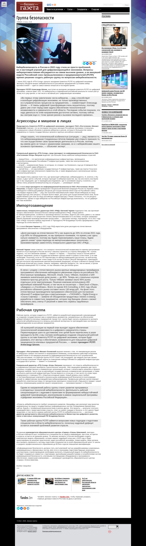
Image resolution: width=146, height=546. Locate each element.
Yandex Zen (64, 497)
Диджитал (105, 106)
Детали (109, 104)
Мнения (104, 104)
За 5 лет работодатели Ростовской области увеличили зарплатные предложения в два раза (89, 484)
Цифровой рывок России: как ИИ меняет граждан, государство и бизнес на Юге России (113, 93)
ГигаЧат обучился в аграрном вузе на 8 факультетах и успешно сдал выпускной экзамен (115, 117)
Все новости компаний (108, 144)
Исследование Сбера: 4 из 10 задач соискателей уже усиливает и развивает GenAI (114, 50)
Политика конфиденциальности (51, 531)
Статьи (111, 106)
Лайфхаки (115, 104)
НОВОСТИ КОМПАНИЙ (112, 112)
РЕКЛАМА (106, 16)
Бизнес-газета (32, 531)
